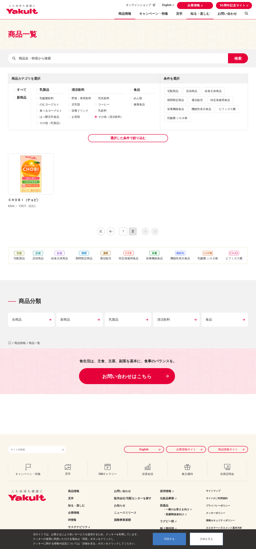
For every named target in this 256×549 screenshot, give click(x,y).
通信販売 (197, 100)
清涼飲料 (78, 90)
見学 (179, 14)
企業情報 (193, 5)
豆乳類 (76, 104)
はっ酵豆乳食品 (49, 116)
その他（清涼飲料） (110, 116)
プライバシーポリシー (218, 499)
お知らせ (119, 499)
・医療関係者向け (173, 508)
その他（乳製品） (51, 123)
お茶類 (76, 116)
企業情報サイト (186, 443)
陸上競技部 (167, 522)
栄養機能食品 (175, 109)
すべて (21, 90)
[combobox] (34, 443)
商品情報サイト (228, 443)
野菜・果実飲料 (81, 98)
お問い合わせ (227, 14)
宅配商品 (172, 91)
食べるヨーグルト (51, 110)
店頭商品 (191, 91)
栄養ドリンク (80, 110)
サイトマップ (213, 485)
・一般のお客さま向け (176, 503)
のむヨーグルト (49, 104)
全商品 (17, 319)
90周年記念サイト (233, 5)
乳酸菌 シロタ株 (177, 118)
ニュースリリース (125, 506)
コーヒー (103, 104)
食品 (137, 90)
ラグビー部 (167, 515)
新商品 (21, 97)
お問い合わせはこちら (127, 376)
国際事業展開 (122, 513)
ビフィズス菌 (227, 109)
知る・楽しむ (76, 499)
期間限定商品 (175, 100)
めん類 (138, 98)
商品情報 (20, 343)
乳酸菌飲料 (47, 98)
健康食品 (139, 104)
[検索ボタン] (63, 443)
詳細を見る (206, 538)
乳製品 (44, 90)
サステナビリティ (79, 521)
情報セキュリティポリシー (220, 514)
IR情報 (72, 513)
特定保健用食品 (220, 100)
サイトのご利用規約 (217, 492)
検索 (238, 58)
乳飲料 (102, 110)
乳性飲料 (103, 98)
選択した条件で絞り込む (128, 138)
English (166, 5)
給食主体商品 (213, 91)
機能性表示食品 (201, 109)
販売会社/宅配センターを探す (132, 492)
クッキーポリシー (215, 507)
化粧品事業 (167, 492)
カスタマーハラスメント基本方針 (224, 521)
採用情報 (165, 485)
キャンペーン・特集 (153, 14)
